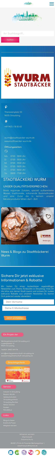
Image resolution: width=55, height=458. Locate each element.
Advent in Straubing (11, 392)
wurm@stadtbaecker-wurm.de (19, 138)
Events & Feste (9, 423)
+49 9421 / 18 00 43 (13, 127)
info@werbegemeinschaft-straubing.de (17, 353)
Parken (6, 407)
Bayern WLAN (9, 394)
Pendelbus (7, 410)
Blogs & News (8, 420)
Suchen (10, 40)
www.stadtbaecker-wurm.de (17, 141)
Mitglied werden (10, 425)
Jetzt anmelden (15, 318)
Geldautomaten (9, 397)
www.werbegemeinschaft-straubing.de (17, 356)
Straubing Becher (10, 402)
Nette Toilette (9, 405)
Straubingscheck (10, 399)
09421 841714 (13, 350)
